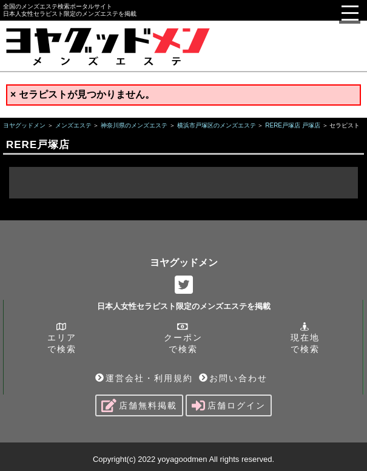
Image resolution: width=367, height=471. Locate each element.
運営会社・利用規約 (144, 378)
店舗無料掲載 (139, 405)
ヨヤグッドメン (184, 262)
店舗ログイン (229, 405)
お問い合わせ (233, 378)
